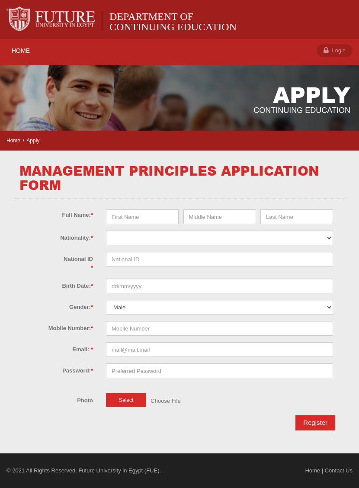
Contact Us (339, 470)
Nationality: (76, 237)
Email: (82, 349)
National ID (78, 263)
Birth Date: (77, 286)
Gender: (81, 307)
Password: (77, 370)
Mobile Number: (70, 328)
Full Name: (77, 215)
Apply (32, 141)
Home (13, 141)
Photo (85, 400)
